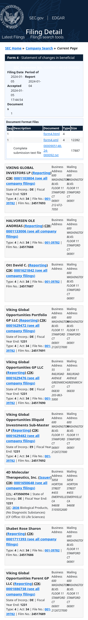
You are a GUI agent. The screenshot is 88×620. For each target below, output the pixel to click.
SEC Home (13, 48)
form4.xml (50, 140)
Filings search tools (47, 37)
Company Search (39, 48)
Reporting (41, 172)
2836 (15, 508)
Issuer (44, 477)
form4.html (51, 134)
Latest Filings (13, 37)
